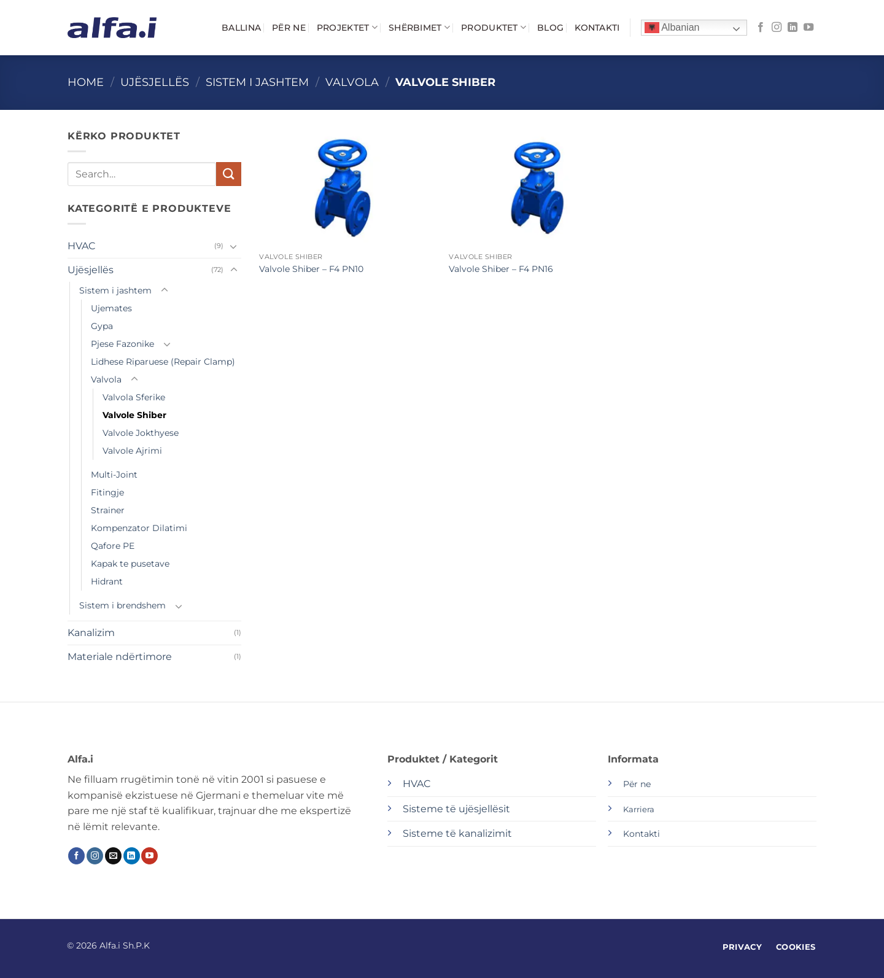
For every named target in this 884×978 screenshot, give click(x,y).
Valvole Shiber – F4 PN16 (501, 268)
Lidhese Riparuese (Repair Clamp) (163, 361)
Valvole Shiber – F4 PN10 (311, 268)
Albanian (672, 28)
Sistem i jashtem (257, 82)
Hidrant (107, 581)
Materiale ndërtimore (120, 656)
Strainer (108, 510)
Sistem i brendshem (122, 605)
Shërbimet (419, 27)
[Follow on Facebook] (761, 27)
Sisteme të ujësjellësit (456, 809)
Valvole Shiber (134, 415)
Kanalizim (91, 632)
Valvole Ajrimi (132, 450)
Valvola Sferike (134, 397)
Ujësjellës (154, 82)
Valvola (352, 82)
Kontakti (597, 27)
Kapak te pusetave (130, 563)
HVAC (81, 246)
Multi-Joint (114, 474)
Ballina (241, 27)
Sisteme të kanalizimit (457, 833)
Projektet (347, 27)
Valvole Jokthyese (141, 432)
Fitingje (107, 492)
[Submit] (228, 174)
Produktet (493, 27)
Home (86, 82)
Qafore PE (112, 545)
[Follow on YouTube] (808, 27)
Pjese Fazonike (122, 343)
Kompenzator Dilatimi (139, 528)
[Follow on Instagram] (776, 27)
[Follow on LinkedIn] (792, 27)
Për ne (289, 27)
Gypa (102, 326)
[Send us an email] (113, 855)
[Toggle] (234, 246)
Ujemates (111, 308)
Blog (550, 27)
